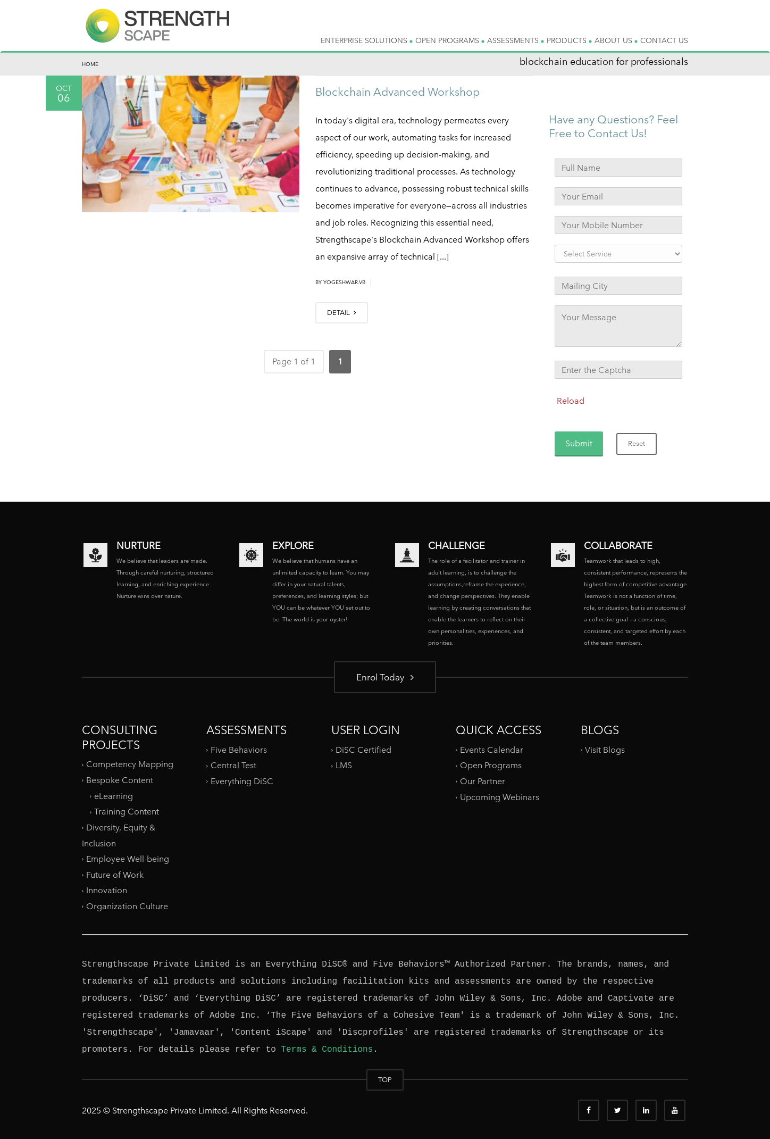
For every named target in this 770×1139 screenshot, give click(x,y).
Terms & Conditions (327, 1049)
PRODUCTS (569, 40)
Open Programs (491, 765)
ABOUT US (616, 40)
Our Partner (482, 781)
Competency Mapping (129, 764)
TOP (385, 1079)
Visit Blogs (605, 750)
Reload (570, 401)
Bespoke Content (119, 780)
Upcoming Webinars (499, 797)
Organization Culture (127, 906)
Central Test (233, 765)
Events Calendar (491, 750)
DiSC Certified (363, 750)
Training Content (126, 812)
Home (90, 64)
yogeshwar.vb (344, 282)
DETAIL (341, 312)
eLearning (113, 796)
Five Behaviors (239, 750)
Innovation (106, 890)
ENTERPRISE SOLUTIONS (367, 40)
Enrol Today (385, 677)
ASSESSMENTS (515, 40)
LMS (344, 765)
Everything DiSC (243, 781)
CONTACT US (664, 40)
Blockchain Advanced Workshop (397, 91)
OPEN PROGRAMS (449, 40)
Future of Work (115, 875)
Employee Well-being (127, 859)
